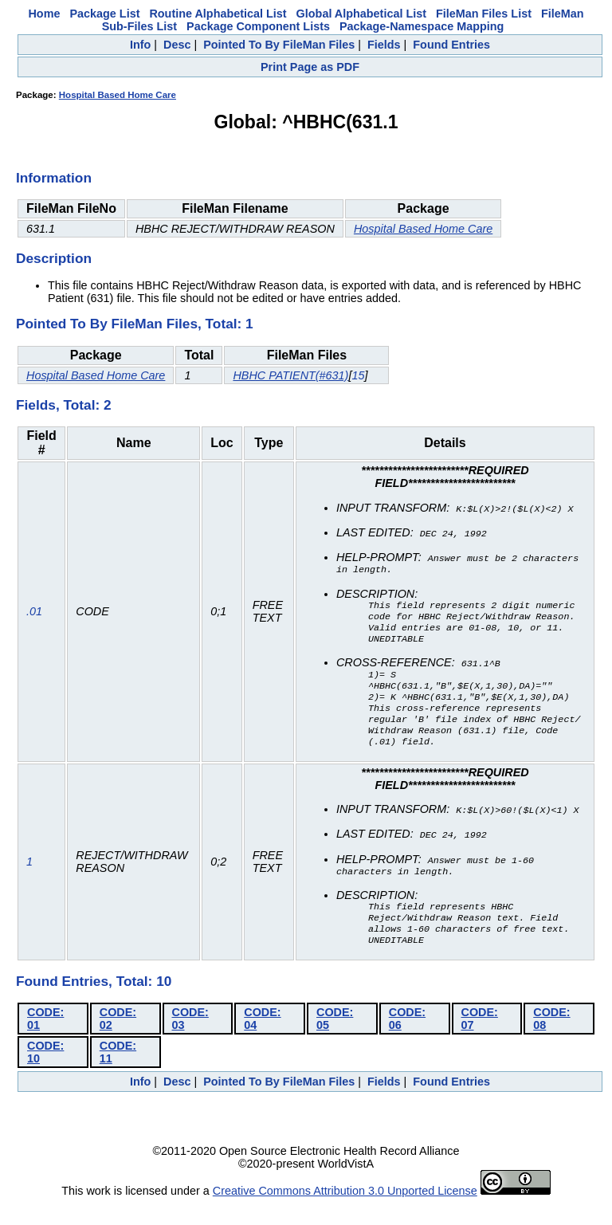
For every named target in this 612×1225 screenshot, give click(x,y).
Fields (384, 44)
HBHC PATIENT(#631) (290, 375)
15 (357, 375)
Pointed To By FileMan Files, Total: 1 (134, 324)
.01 (34, 619)
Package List (104, 13)
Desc (176, 44)
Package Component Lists (258, 26)
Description (54, 258)
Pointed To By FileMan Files (279, 44)
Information (54, 178)
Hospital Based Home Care (117, 95)
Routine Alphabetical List (217, 13)
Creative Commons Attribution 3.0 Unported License (345, 1212)
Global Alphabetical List (361, 13)
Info (140, 44)
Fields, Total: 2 (64, 405)
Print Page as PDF (310, 67)
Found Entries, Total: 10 (93, 1003)
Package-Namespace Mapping (421, 26)
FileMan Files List (484, 13)
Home (44, 13)
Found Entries (451, 44)
